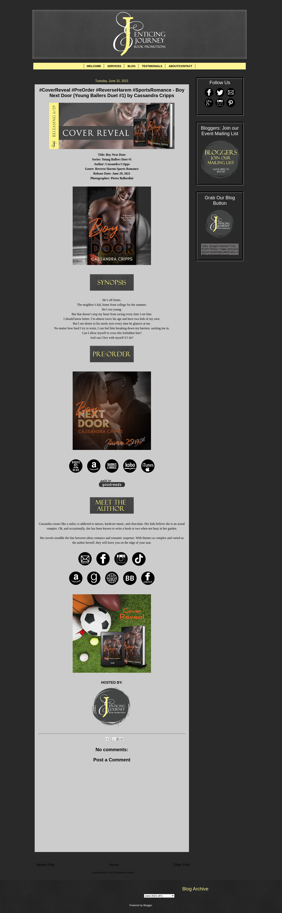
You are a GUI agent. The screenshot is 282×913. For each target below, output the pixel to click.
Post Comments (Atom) (121, 872)
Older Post (181, 865)
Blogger (147, 905)
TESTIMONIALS (152, 66)
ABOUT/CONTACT (180, 66)
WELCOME (94, 66)
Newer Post (45, 865)
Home (113, 865)
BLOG (131, 66)
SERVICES (114, 66)
